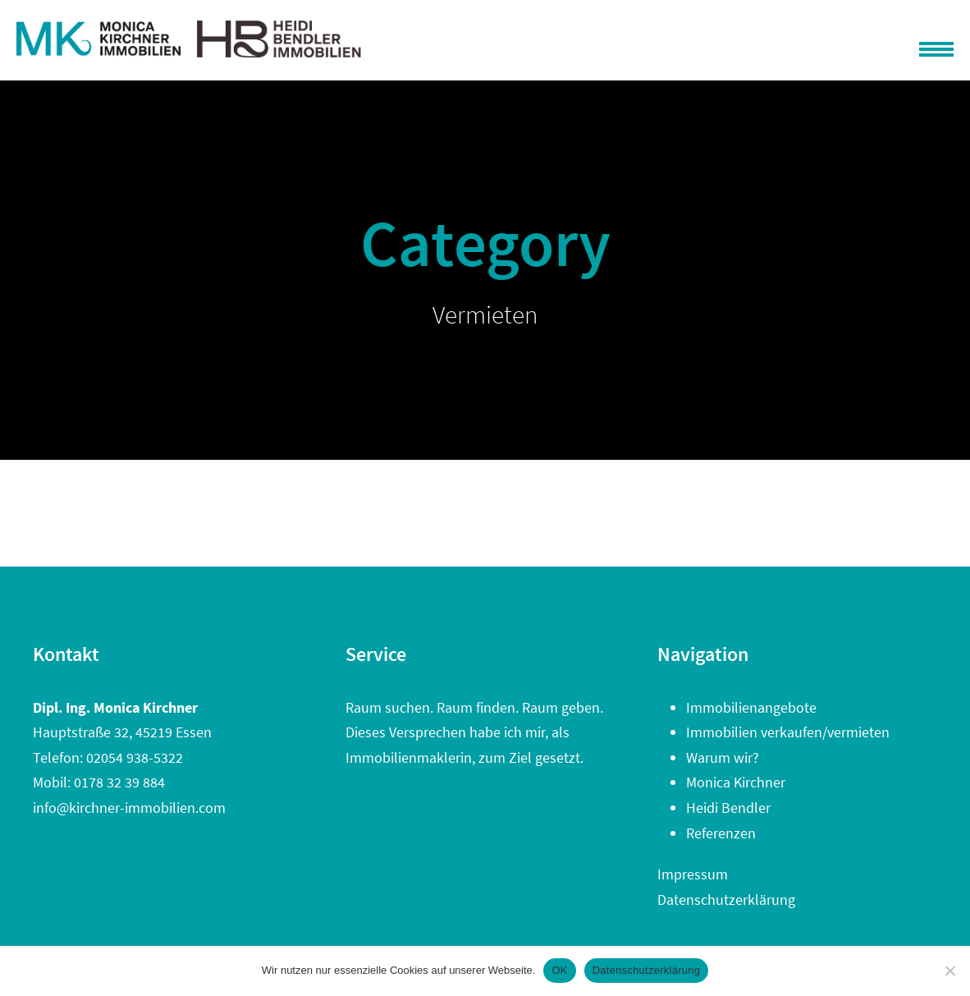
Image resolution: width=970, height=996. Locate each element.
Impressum (692, 874)
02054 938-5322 (134, 757)
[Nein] (949, 970)
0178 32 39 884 (119, 782)
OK (559, 970)
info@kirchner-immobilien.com (129, 807)
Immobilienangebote (751, 707)
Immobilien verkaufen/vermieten (788, 732)
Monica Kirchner (735, 782)
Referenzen (721, 833)
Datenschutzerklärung (726, 899)
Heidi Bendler (728, 807)
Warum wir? (722, 757)
